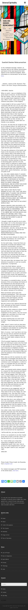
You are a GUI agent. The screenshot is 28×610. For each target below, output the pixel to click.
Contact (4, 592)
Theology (4, 565)
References (8, 30)
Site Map (4, 595)
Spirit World (5, 559)
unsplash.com (8, 463)
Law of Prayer (6, 552)
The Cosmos (5, 528)
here (2, 76)
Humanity (4, 531)
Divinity (4, 562)
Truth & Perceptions (7, 525)
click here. (16, 470)
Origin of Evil (5, 535)
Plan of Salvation (6, 538)
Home (4, 28)
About (10, 28)
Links (3, 569)
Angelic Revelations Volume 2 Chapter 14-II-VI (8, 34)
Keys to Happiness (7, 556)
